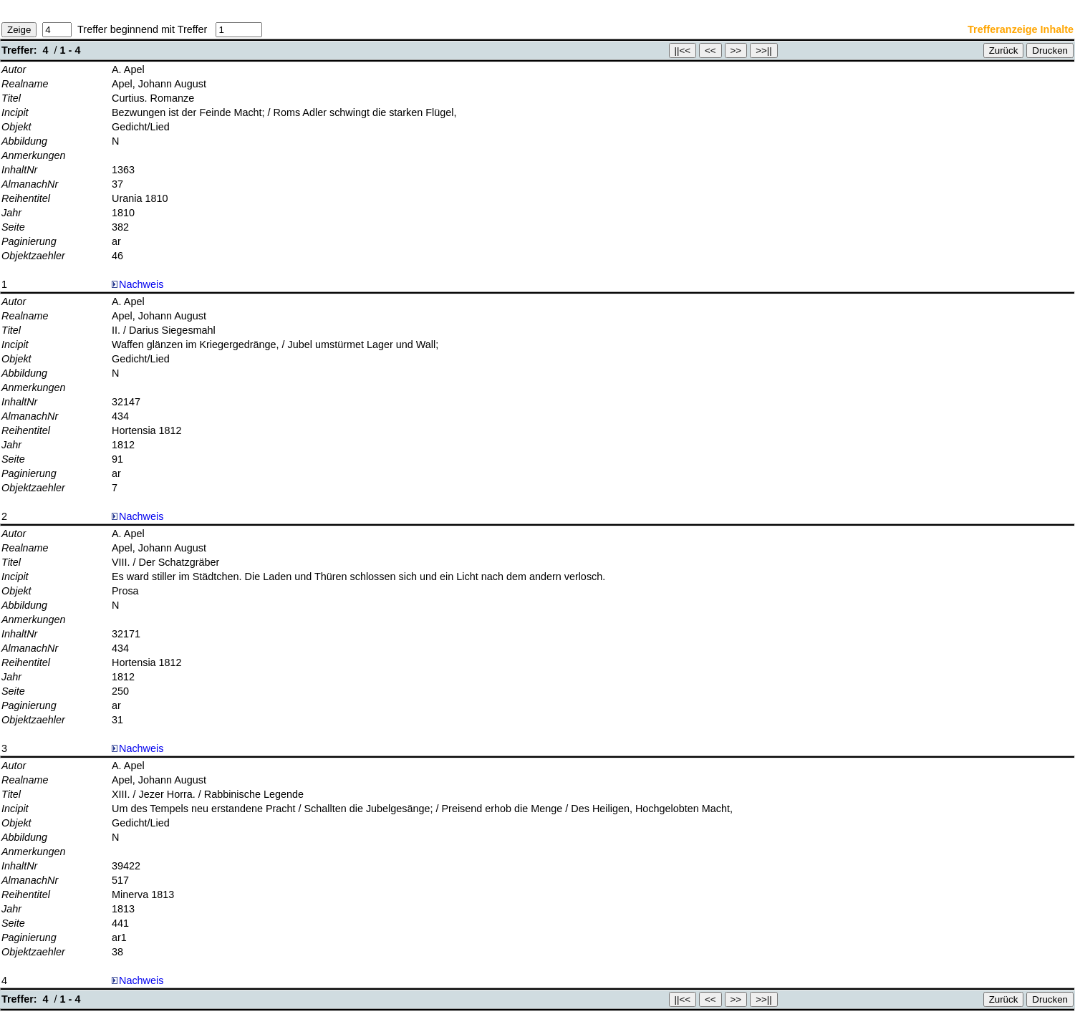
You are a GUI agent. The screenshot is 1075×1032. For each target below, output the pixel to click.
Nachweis (137, 284)
